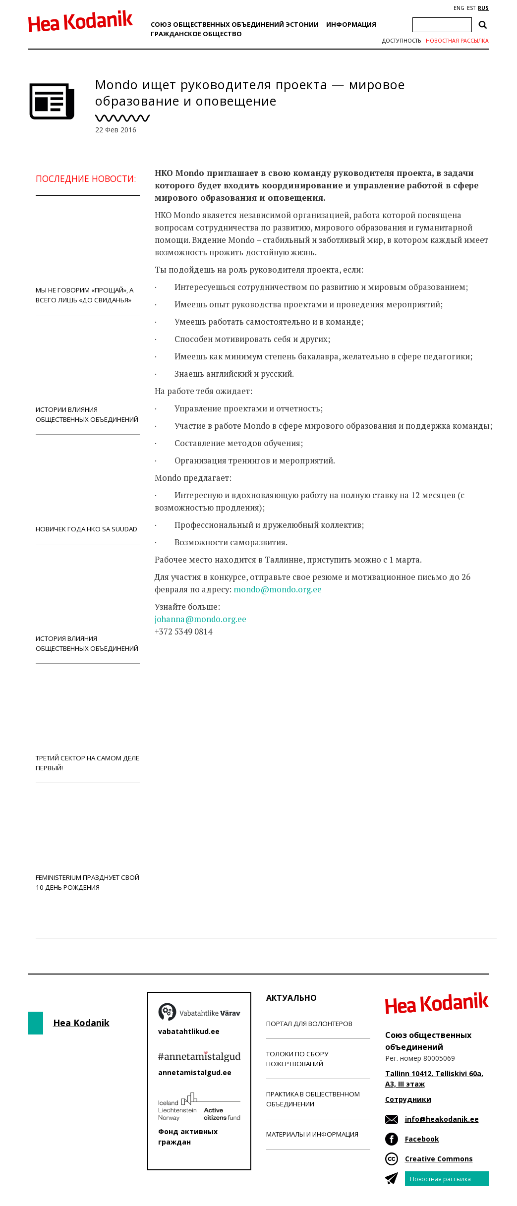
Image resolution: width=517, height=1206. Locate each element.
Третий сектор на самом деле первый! (88, 723)
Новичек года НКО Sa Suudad (88, 489)
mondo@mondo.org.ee (277, 589)
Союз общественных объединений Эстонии (235, 24)
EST (471, 7)
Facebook (422, 1139)
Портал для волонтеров (309, 1023)
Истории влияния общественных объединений (88, 374)
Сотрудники (408, 1099)
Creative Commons (439, 1158)
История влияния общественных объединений (88, 603)
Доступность (401, 40)
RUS (483, 7)
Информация (351, 24)
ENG (459, 7)
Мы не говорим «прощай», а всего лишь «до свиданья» (88, 255)
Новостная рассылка (457, 40)
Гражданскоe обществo (196, 33)
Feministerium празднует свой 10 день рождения (88, 842)
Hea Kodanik (81, 1023)
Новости (181, 670)
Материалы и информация (312, 1134)
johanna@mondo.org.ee (200, 619)
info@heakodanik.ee (442, 1119)
